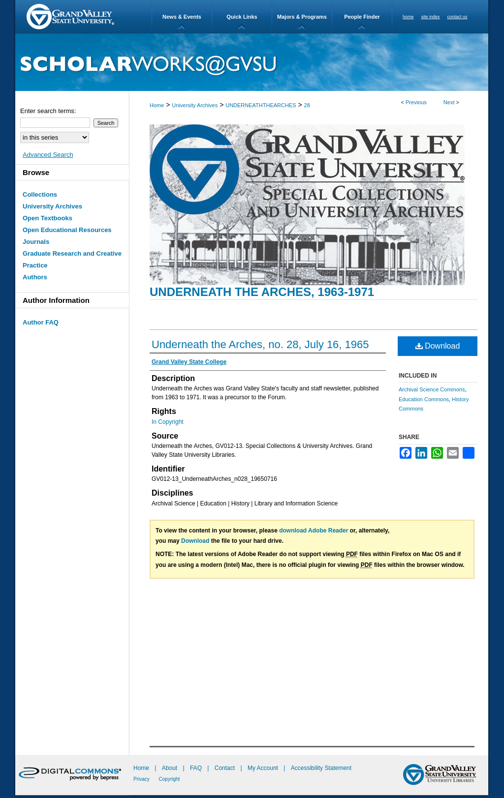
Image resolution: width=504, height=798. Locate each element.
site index (430, 16)
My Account (264, 768)
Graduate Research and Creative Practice (72, 259)
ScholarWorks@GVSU (251, 62)
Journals (36, 241)
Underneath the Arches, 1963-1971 (262, 291)
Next (449, 102)
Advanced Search (48, 154)
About (170, 768)
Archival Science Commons (432, 389)
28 (307, 105)
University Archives (195, 105)
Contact (225, 768)
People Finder (362, 17)
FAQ (196, 768)
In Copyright (168, 421)
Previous (416, 102)
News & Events (181, 17)
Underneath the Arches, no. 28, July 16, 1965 (260, 344)
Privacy (142, 779)
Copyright (169, 779)
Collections (40, 194)
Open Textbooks (47, 218)
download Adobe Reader (313, 530)
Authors (35, 277)
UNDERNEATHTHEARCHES (260, 105)
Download (437, 346)
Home (157, 105)
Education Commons (424, 399)
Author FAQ (41, 322)
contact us (457, 16)
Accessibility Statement (321, 768)
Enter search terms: (48, 111)
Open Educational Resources (67, 230)
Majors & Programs (302, 17)
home (408, 16)
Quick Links (241, 17)
